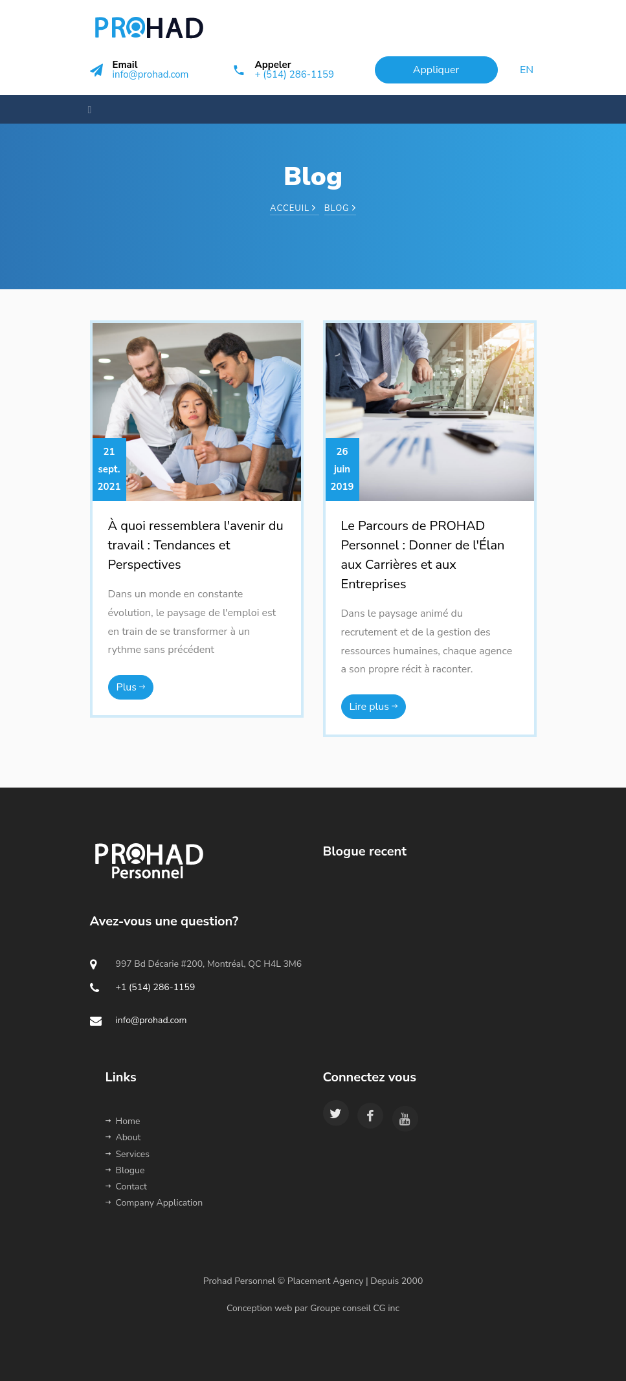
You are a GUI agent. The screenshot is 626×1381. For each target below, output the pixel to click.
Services (128, 1154)
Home (123, 1121)
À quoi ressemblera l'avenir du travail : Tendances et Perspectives (196, 545)
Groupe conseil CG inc (355, 1308)
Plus (131, 687)
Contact (126, 1186)
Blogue (125, 1170)
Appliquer (436, 70)
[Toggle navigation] (86, 109)
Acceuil (294, 208)
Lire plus (374, 707)
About (123, 1137)
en (526, 70)
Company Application (154, 1203)
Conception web (259, 1308)
